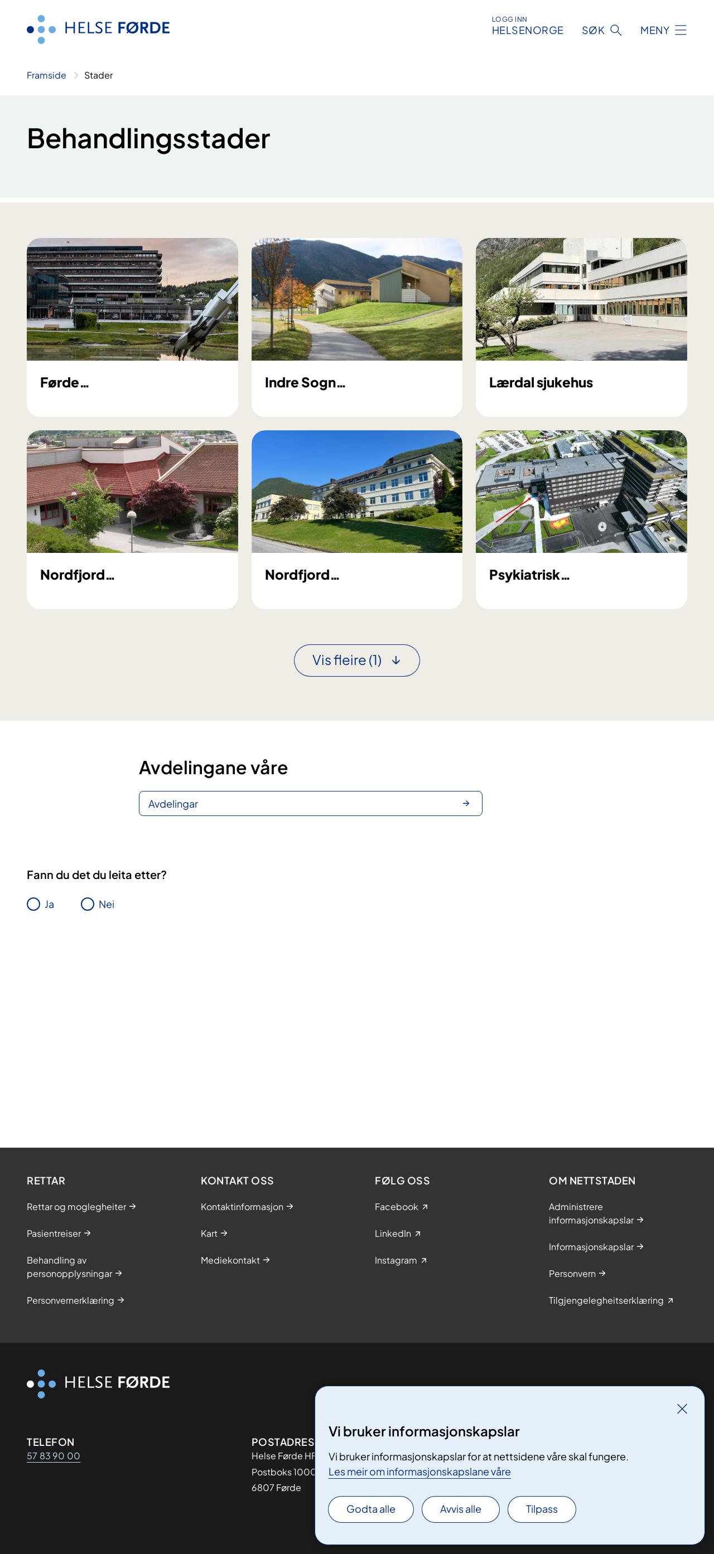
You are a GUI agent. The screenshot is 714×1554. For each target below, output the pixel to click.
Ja (49, 1077)
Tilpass (542, 1508)
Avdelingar (173, 977)
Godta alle (370, 1508)
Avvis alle (460, 1508)
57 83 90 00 (53, 1455)
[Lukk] (682, 1408)
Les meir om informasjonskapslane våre (420, 1471)
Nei (106, 1077)
